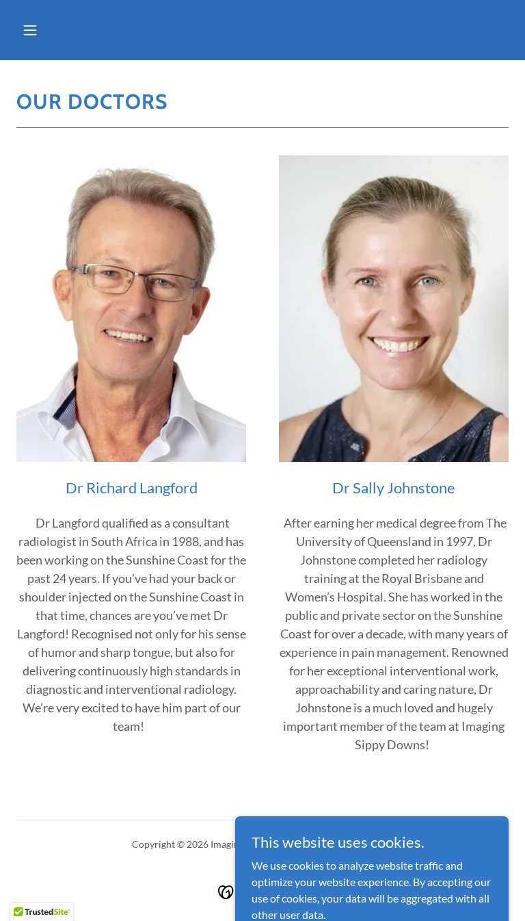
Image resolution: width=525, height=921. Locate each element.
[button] (30, 30)
